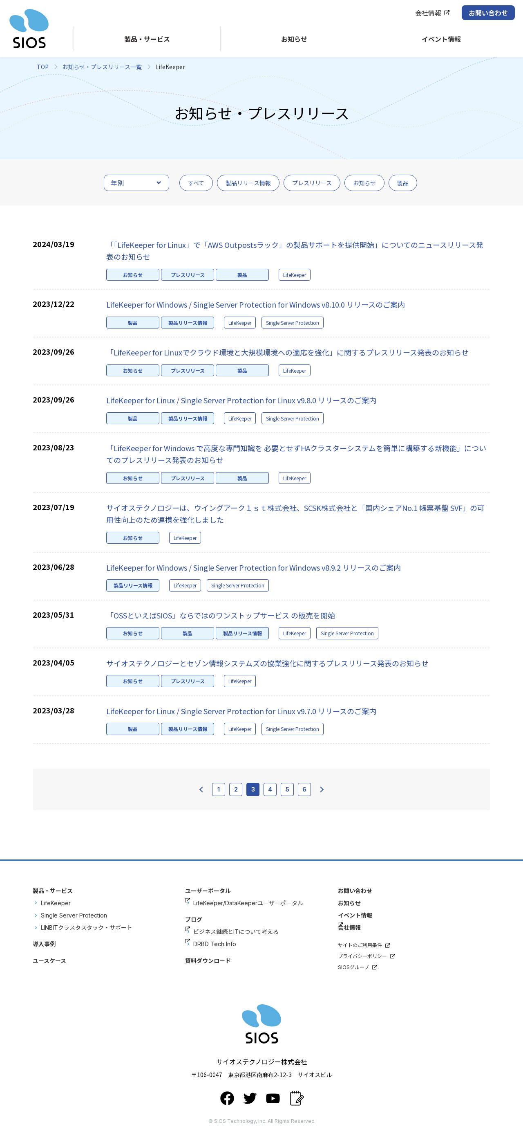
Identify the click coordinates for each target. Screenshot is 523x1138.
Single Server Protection (74, 915)
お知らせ (364, 183)
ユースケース (49, 960)
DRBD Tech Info (214, 943)
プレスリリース (312, 183)
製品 (403, 183)
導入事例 (44, 943)
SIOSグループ (353, 967)
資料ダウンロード (208, 960)
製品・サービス (53, 890)
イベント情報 (355, 915)
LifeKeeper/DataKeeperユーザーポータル (248, 903)
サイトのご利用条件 (360, 945)
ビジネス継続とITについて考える (236, 931)
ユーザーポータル (208, 890)
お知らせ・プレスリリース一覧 (102, 67)
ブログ (193, 919)
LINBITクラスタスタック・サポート (86, 927)
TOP (43, 67)
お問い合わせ (488, 13)
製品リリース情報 (248, 183)
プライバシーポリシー (362, 956)
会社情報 (428, 13)
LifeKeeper (170, 67)
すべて (196, 183)
